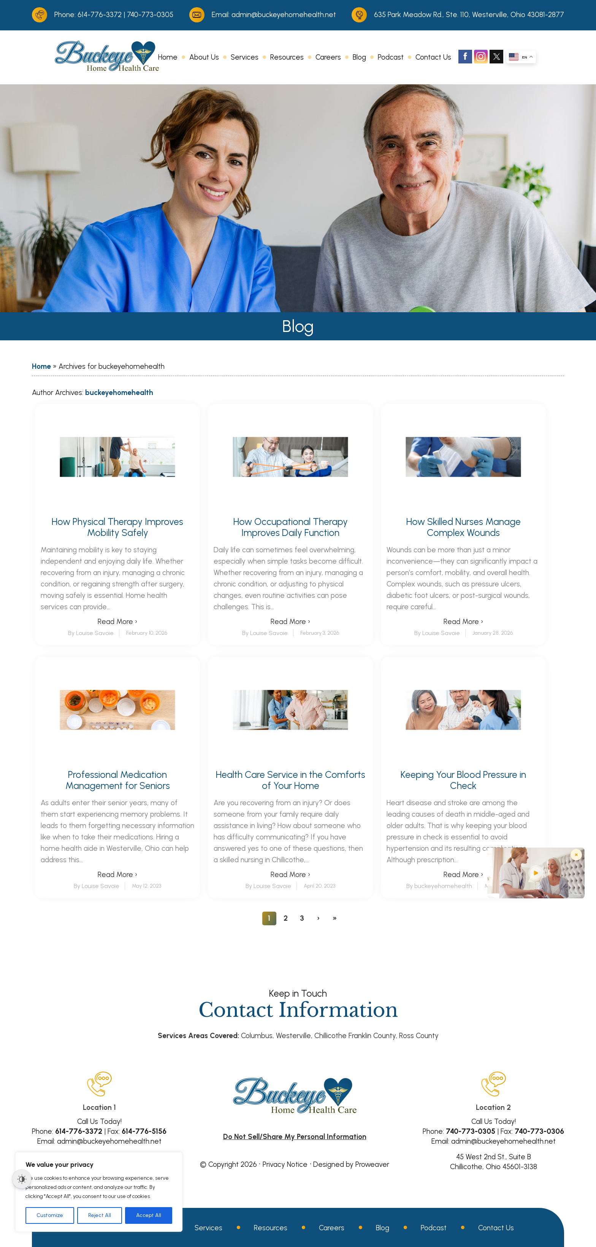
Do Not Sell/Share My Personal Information (294, 1136)
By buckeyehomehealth (439, 886)
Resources (287, 57)
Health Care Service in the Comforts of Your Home (290, 780)
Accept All (148, 1215)
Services (244, 57)
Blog (359, 57)
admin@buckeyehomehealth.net (283, 14)
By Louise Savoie (91, 633)
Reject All (99, 1215)
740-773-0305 (150, 14)
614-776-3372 (100, 14)
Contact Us (433, 57)
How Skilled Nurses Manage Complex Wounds (463, 527)
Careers (328, 57)
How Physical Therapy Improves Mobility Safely (117, 527)
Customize (49, 1215)
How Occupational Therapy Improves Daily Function (290, 527)
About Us (204, 57)
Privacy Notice (285, 1164)
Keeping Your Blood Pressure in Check (463, 780)
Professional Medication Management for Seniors (117, 780)
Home (168, 57)
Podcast (391, 57)
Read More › (117, 621)
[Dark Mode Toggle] (21, 1179)
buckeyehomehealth (119, 392)
